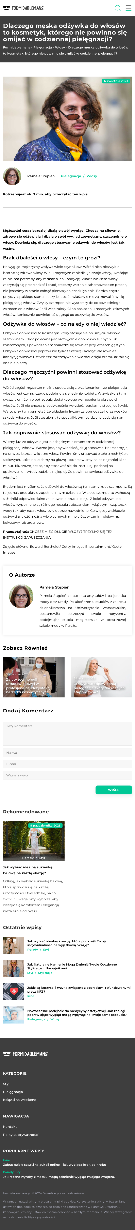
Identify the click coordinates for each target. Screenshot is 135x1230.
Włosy (92, 176)
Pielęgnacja (71, 176)
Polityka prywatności (20, 1135)
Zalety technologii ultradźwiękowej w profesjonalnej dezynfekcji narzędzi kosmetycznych (29, 686)
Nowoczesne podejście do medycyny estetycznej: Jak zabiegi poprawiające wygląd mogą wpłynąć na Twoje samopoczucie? (77, 1013)
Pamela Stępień (41, 176)
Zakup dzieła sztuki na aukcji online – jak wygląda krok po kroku (54, 1165)
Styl (6, 1084)
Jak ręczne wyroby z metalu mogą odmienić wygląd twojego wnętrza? (59, 1177)
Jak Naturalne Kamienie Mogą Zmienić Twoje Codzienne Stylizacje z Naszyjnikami (72, 966)
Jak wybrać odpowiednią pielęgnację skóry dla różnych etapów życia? (99, 688)
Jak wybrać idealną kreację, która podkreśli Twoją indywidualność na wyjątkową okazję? (66, 943)
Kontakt (10, 1127)
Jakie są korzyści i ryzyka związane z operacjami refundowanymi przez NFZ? (79, 990)
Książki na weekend (20, 1100)
